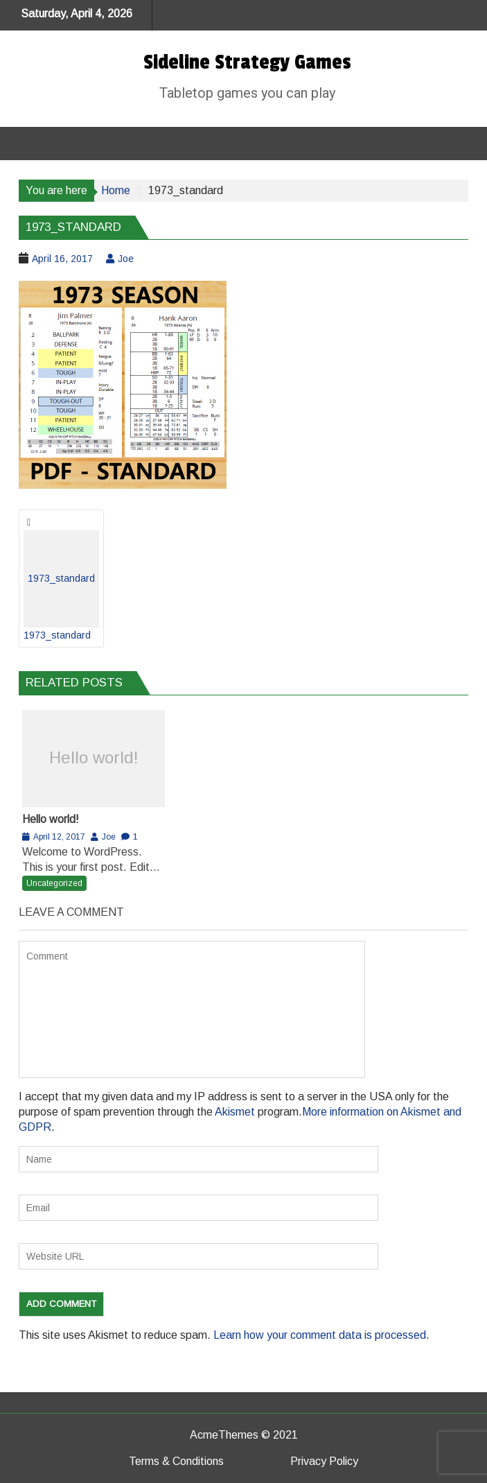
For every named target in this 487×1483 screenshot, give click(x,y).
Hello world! (94, 757)
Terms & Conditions (176, 1461)
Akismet (235, 1112)
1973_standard (61, 585)
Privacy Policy (324, 1461)
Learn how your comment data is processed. (321, 1335)
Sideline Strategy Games (247, 62)
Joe (126, 258)
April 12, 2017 (59, 837)
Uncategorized (54, 883)
